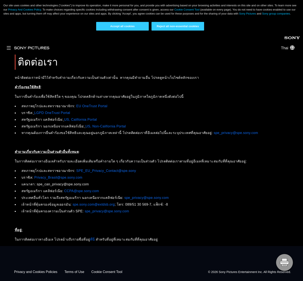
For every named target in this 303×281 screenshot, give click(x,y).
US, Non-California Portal (105, 126)
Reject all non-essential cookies (178, 26)
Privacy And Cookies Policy (24, 9)
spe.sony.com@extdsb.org (94, 204)
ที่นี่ (92, 239)
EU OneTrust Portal (91, 106)
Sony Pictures (247, 13)
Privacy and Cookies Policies (35, 272)
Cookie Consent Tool (186, 9)
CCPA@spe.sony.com (81, 191)
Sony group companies (276, 13)
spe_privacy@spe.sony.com (236, 133)
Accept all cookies (122, 26)
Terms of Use (74, 272)
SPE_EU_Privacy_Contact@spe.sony (106, 171)
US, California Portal (80, 119)
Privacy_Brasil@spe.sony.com (58, 177)
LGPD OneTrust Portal (52, 113)
